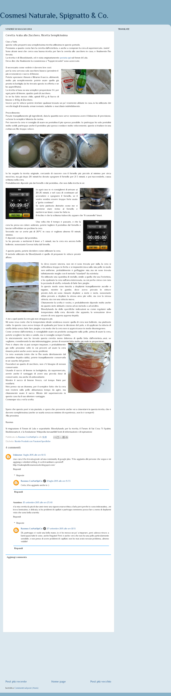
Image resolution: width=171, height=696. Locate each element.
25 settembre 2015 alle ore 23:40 (38, 502)
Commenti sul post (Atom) (26, 688)
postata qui (65, 57)
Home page (58, 681)
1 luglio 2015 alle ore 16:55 (34, 455)
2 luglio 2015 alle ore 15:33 (59, 481)
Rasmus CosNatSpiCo (31, 481)
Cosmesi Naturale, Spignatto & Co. (54, 15)
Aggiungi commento (17, 557)
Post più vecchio (100, 681)
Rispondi (17, 469)
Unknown (17, 455)
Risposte (20, 475)
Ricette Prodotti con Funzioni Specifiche (33, 441)
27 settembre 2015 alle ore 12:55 (61, 528)
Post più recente (16, 681)
